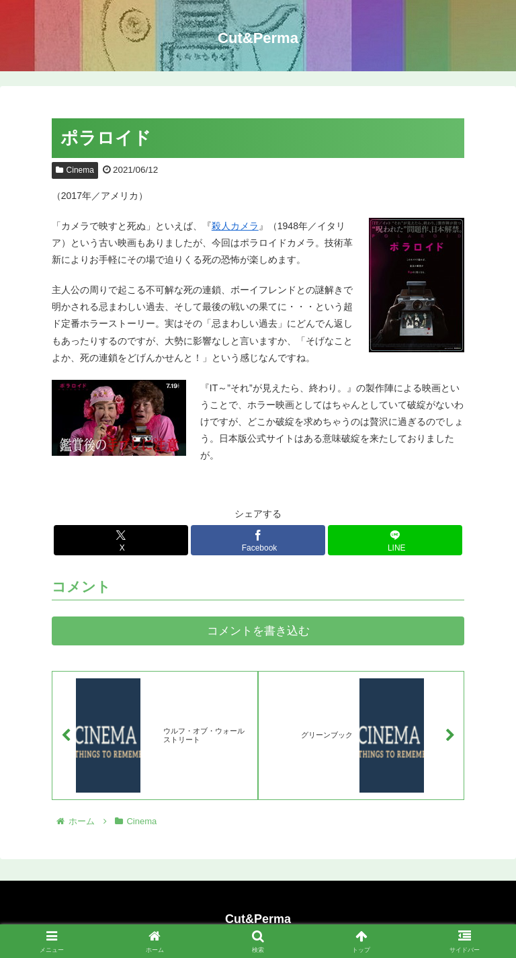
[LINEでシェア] (395, 540)
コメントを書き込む (258, 631)
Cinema (75, 170)
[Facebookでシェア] (258, 540)
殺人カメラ (235, 226)
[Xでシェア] (121, 540)
